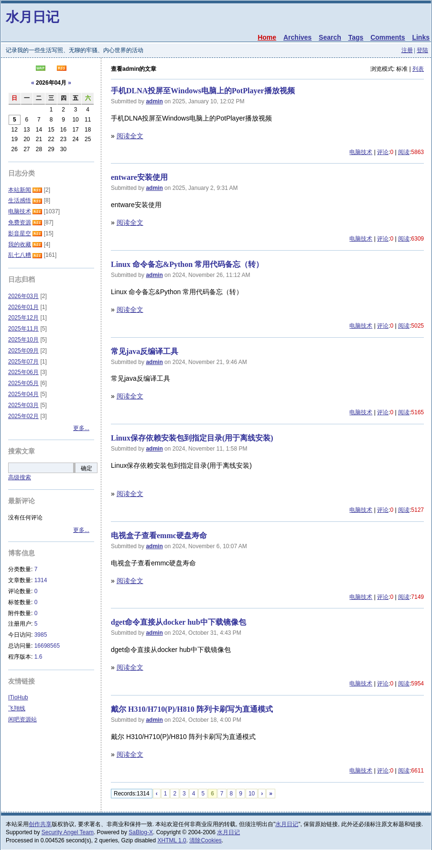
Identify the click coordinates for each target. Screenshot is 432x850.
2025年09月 (23, 350)
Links (421, 37)
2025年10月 (23, 339)
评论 (383, 152)
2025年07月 (23, 361)
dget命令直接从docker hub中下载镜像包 (178, 622)
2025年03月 (23, 405)
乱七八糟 (19, 255)
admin (154, 101)
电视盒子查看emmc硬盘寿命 (159, 535)
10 (251, 793)
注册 (407, 50)
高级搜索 (19, 477)
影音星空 (19, 233)
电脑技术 (360, 152)
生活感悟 (19, 200)
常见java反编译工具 (144, 351)
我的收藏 (19, 244)
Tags (356, 37)
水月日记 (32, 17)
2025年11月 (23, 328)
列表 (418, 69)
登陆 (422, 50)
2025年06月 (23, 372)
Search (330, 37)
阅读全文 (130, 136)
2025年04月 (23, 394)
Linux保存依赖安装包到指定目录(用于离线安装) (192, 438)
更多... (81, 428)
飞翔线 (16, 708)
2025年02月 (23, 416)
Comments (387, 37)
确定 (86, 468)
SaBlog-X (141, 832)
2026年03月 (23, 296)
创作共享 (40, 824)
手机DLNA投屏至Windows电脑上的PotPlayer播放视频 (203, 91)
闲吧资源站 (22, 719)
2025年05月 (23, 383)
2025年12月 (23, 317)
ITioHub (18, 697)
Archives (297, 37)
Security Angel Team (68, 832)
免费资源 (19, 222)
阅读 (404, 152)
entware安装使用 (139, 177)
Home (267, 37)
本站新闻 (19, 190)
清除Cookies (205, 840)
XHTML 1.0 (172, 840)
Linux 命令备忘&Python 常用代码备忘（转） (187, 264)
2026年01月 (23, 307)
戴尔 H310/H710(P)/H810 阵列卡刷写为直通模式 (192, 709)
